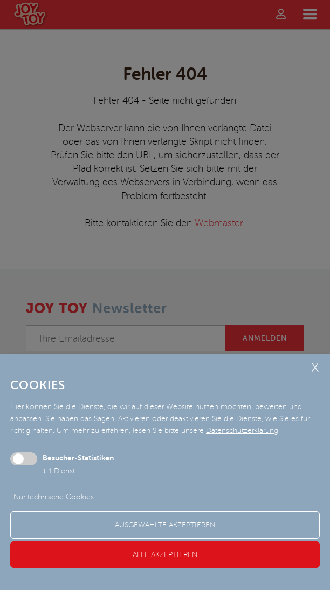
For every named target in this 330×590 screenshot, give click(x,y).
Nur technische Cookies (53, 497)
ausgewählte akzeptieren (165, 525)
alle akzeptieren (165, 555)
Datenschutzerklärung (242, 430)
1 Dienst (59, 471)
